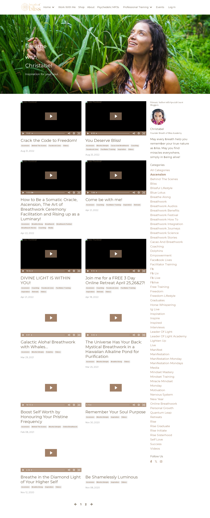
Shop (81, 7)
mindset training (162, 376)
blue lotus (157, 192)
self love (156, 439)
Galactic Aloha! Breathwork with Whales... (48, 344)
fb (152, 269)
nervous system (161, 394)
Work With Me (67, 7)
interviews (157, 327)
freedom (156, 291)
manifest (156, 349)
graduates (157, 300)
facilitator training (108, 149)
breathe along (37, 224)
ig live (155, 309)
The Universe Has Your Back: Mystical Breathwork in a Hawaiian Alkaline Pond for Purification (113, 349)
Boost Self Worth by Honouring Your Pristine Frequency (44, 417)
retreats (137, 205)
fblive (154, 282)
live (153, 345)
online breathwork (70, 427)
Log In (172, 7)
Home (48, 7)
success (156, 444)
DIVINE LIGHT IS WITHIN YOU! (45, 280)
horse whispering (163, 305)
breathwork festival (64, 224)
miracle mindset (161, 381)
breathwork (49, 224)
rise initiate (158, 430)
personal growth (162, 408)
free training (159, 286)
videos (65, 146)
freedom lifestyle (162, 295)
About (91, 7)
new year (157, 399)
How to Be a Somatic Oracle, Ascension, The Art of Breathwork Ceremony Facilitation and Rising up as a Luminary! (50, 209)
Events (160, 7)
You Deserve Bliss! (103, 140)
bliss (153, 183)
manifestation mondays (166, 363)
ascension (25, 146)
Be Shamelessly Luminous (111, 477)
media (50, 228)
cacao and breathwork (120, 146)
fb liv (154, 273)
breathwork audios (163, 206)
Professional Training (137, 7)
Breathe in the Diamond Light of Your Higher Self (51, 479)
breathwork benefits (164, 210)
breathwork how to (164, 219)
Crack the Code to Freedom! (49, 140)
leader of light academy (168, 336)
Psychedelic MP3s (108, 7)
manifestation (159, 354)
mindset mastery (162, 372)
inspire (155, 318)
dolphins (49, 352)
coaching (134, 146)
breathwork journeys (165, 228)
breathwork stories (28, 228)
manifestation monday (166, 358)
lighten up (158, 340)
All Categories (160, 170)
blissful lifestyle (102, 146)
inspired (156, 322)
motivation (157, 390)
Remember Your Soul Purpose (115, 412)
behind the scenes (39, 146)
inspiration (122, 149)
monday (156, 385)
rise (153, 421)
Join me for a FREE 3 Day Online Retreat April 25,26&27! (115, 280)
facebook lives (55, 146)
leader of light (161, 331)
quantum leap (161, 412)
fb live (155, 278)
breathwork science (164, 233)
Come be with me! (103, 199)
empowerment (161, 255)
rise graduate (160, 426)
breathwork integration (166, 224)
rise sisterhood (161, 435)
